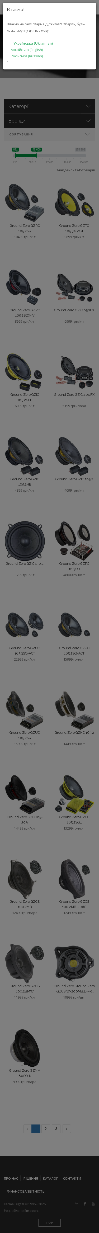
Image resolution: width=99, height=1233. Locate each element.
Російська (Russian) (27, 56)
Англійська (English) (27, 49)
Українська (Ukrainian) (33, 43)
